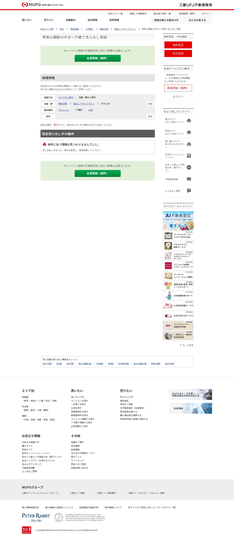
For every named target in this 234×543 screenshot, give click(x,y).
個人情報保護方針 (30, 507)
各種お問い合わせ (79, 467)
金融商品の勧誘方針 (89, 507)
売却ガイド (27, 449)
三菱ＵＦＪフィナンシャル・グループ (40, 493)
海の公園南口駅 (140, 364)
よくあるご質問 (29, 471)
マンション (63, 110)
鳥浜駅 (59, 364)
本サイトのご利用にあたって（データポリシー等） (152, 507)
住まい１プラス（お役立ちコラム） (39, 460)
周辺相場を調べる (128, 411)
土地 (90, 110)
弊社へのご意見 (78, 464)
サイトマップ (77, 460)
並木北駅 (70, 364)
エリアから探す (65, 97)
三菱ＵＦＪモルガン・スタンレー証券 (146, 493)
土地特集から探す (79, 426)
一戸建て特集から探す (81, 422)
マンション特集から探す (83, 418)
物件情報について (113, 507)
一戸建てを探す (78, 404)
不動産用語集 (28, 467)
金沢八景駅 (47, 364)
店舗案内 (70, 20)
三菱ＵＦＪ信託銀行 (107, 493)
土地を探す (76, 407)
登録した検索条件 (138, 13)
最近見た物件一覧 (162, 13)
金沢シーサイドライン (84, 103)
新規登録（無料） (188, 13)
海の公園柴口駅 (85, 364)
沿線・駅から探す (87, 97)
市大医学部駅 (123, 364)
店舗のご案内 (77, 442)
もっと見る (188, 345)
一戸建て (79, 110)
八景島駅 (99, 364)
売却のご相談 (126, 404)
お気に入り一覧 (115, 13)
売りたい (49, 20)
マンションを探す (79, 400)
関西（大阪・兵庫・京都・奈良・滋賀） (39, 417)
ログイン (206, 13)
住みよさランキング (31, 464)
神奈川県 (62, 103)
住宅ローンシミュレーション (36, 453)
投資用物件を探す (79, 411)
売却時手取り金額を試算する (134, 418)
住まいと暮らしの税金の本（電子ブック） (42, 456)
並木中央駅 (169, 364)
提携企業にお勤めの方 (166, 20)
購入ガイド (27, 445)
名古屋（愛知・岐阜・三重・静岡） (36, 408)
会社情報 (92, 20)
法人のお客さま (197, 20)
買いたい (27, 20)
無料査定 (124, 400)
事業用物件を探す (79, 415)
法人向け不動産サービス (83, 453)
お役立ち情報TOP (30, 442)
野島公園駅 (155, 364)
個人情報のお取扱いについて (59, 507)
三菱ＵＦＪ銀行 (78, 493)
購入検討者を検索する (131, 415)
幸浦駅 (110, 364)
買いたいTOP (77, 396)
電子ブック (76, 456)
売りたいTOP (126, 396)
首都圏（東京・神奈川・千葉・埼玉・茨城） (40, 398)
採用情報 (114, 20)
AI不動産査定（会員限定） (133, 407)
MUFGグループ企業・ (185, 394)
